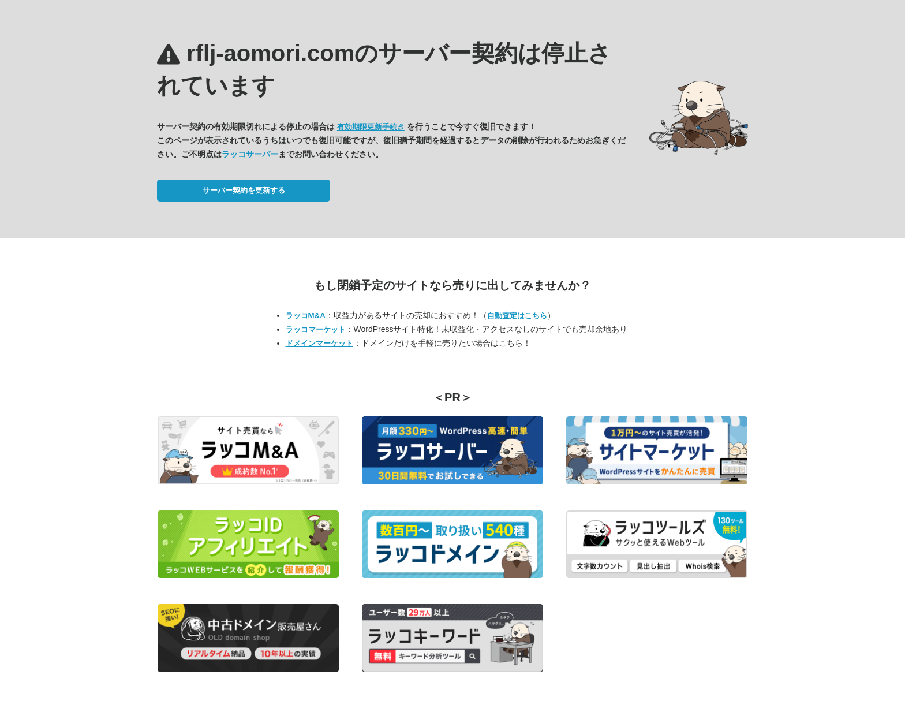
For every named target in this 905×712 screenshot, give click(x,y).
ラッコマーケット (316, 329)
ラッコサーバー (250, 154)
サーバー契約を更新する (244, 190)
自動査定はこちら (517, 315)
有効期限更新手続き (371, 126)
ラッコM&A (306, 315)
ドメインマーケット (319, 343)
